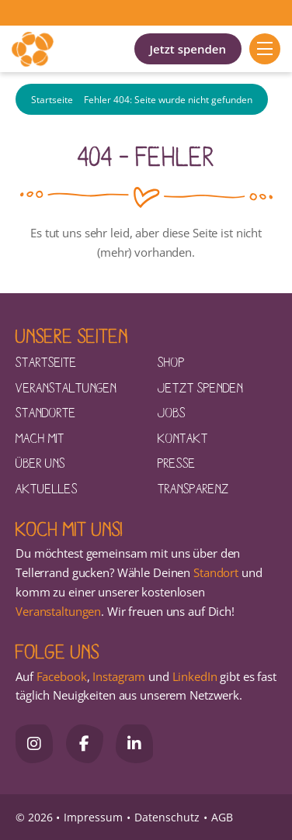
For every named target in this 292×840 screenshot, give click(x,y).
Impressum (93, 817)
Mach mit (40, 437)
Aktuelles (47, 488)
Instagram (118, 676)
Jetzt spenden (188, 49)
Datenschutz (167, 817)
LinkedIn (193, 676)
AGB (222, 817)
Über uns (40, 462)
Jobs (172, 412)
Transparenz (193, 488)
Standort (215, 572)
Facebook (61, 676)
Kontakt (183, 437)
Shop (171, 361)
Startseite (52, 99)
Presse (177, 462)
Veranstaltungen (66, 387)
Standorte (46, 412)
